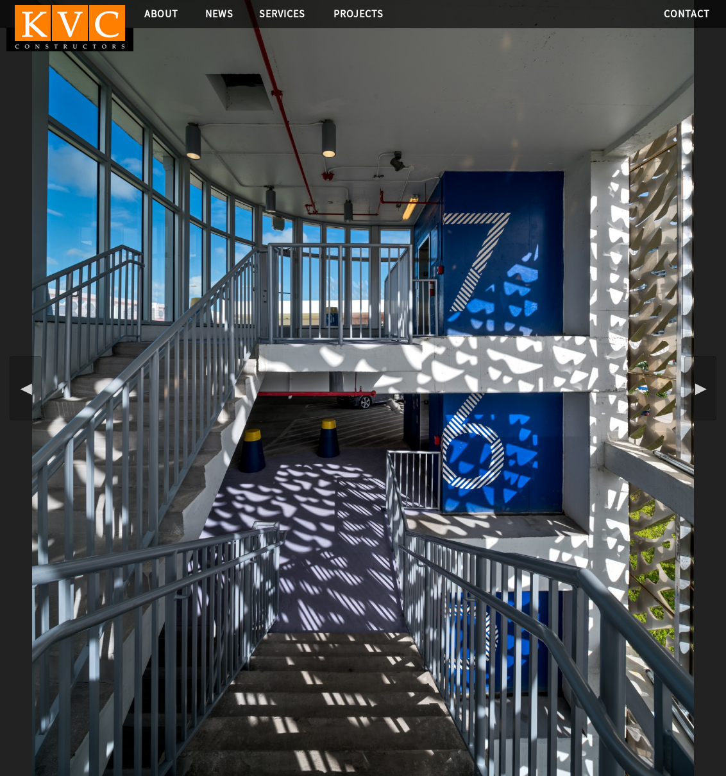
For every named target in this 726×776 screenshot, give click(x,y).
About (161, 14)
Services (282, 14)
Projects (358, 14)
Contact (687, 14)
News (219, 14)
